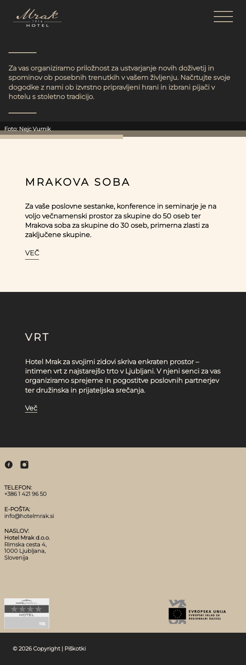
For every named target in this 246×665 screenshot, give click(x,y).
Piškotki (75, 648)
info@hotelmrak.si (29, 515)
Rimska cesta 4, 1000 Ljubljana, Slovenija (25, 551)
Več (32, 253)
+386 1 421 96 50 (25, 493)
